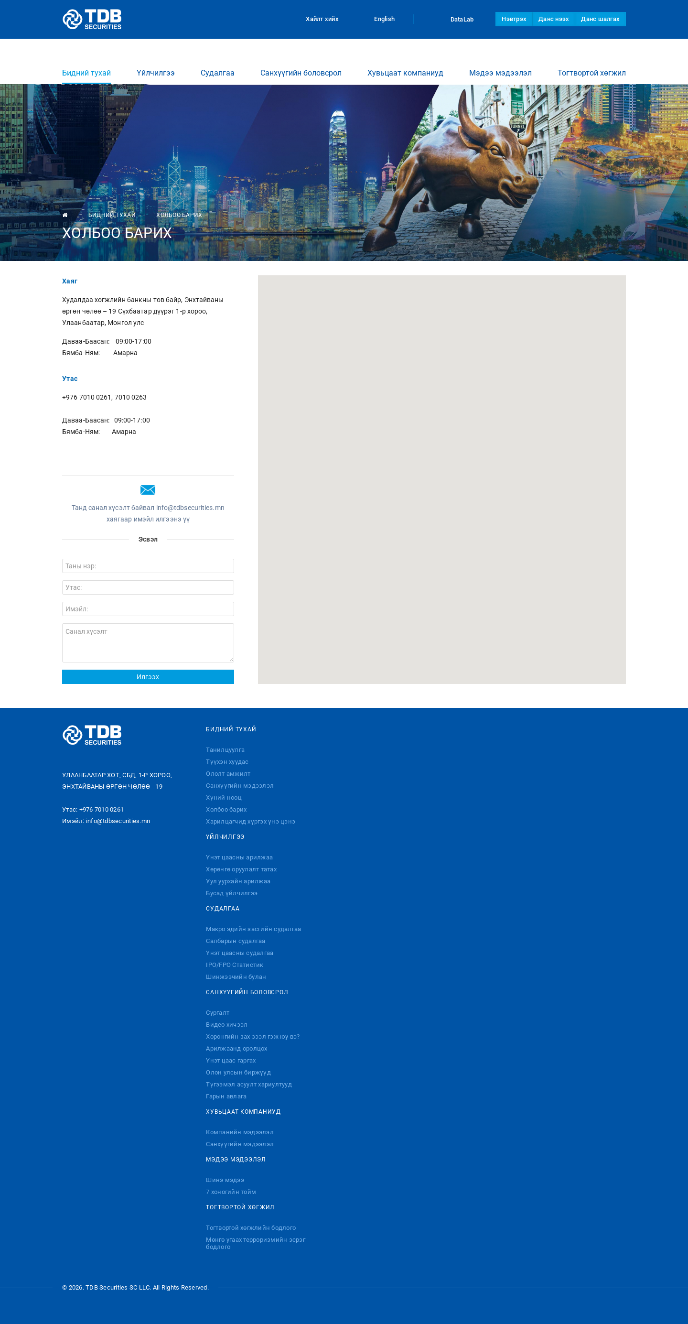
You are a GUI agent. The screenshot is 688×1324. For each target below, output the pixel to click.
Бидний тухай (86, 67)
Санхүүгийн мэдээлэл (240, 785)
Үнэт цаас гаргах (231, 1060)
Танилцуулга (225, 749)
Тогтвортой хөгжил (592, 63)
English (381, 18)
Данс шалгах (600, 18)
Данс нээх (553, 18)
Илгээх (148, 677)
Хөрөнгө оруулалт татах (241, 869)
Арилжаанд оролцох (236, 1048)
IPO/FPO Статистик (234, 964)
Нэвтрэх (514, 18)
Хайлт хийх (316, 18)
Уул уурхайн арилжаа (238, 881)
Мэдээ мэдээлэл (500, 63)
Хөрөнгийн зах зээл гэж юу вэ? (253, 1036)
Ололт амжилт (228, 773)
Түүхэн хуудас (227, 761)
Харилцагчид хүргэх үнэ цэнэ (250, 821)
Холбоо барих (226, 809)
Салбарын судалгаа (235, 940)
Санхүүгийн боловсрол (301, 63)
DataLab (453, 19)
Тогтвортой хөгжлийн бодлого (251, 1227)
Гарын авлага (226, 1096)
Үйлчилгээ (156, 63)
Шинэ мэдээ (225, 1179)
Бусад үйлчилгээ (232, 893)
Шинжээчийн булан (236, 976)
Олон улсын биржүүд (238, 1072)
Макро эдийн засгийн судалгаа (253, 929)
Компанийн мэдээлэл (240, 1132)
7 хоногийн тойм (231, 1191)
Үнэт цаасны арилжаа (239, 857)
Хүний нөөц (224, 797)
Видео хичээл (226, 1024)
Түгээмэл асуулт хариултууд (249, 1084)
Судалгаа (218, 63)
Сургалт (217, 1012)
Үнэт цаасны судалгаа (239, 952)
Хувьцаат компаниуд (405, 63)
